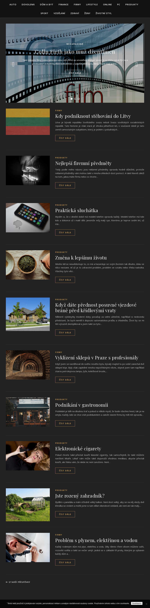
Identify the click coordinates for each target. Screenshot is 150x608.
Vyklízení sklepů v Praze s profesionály (97, 357)
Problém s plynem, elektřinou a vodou (96, 540)
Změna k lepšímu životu (81, 257)
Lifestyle (92, 4)
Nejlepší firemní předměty (83, 163)
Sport (44, 13)
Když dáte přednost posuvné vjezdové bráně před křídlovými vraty (96, 307)
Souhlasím (136, 603)
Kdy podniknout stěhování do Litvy (93, 116)
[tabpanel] (75, 63)
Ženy (87, 13)
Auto (13, 4)
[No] (146, 603)
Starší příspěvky (18, 582)
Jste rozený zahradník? (79, 495)
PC (118, 4)
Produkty (131, 4)
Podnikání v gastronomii (81, 405)
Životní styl (104, 13)
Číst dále (75, 73)
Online (107, 4)
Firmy (77, 4)
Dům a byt (46, 4)
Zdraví (74, 13)
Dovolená (28, 4)
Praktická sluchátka (76, 210)
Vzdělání (59, 13)
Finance (64, 4)
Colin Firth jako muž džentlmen (75, 51)
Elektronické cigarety (78, 448)
